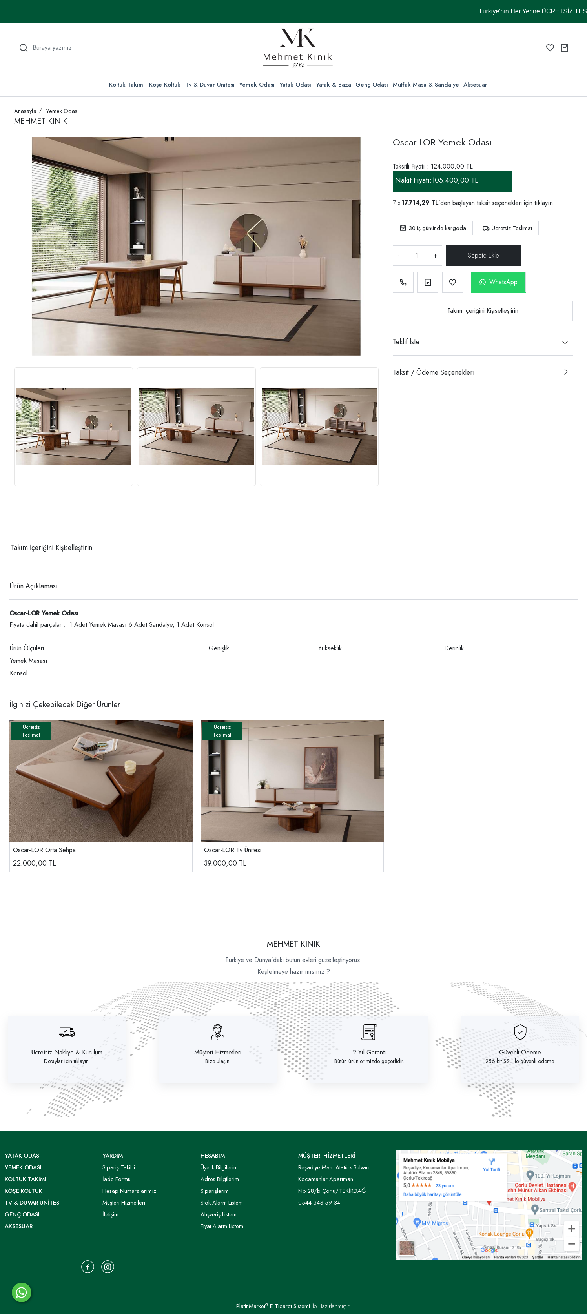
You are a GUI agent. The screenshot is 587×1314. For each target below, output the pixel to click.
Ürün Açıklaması (33, 586)
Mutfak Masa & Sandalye (426, 84)
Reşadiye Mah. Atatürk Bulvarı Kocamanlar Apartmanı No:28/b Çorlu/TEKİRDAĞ (334, 1179)
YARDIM (112, 1155)
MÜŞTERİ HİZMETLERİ (326, 1155)
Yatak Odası (295, 84)
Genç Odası (371, 84)
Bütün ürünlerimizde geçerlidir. (369, 1061)
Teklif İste (406, 342)
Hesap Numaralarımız (129, 1191)
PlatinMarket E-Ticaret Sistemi (273, 1306)
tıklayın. (544, 202)
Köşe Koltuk (164, 84)
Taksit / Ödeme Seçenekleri (433, 372)
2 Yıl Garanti (369, 1052)
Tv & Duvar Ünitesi (210, 84)
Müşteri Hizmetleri (217, 1052)
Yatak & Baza (333, 84)
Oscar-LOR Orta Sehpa (44, 850)
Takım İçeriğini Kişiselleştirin (482, 310)
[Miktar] (416, 255)
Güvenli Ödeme (520, 1052)
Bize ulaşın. (218, 1061)
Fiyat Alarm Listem (222, 1226)
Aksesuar (475, 84)
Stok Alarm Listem (222, 1202)
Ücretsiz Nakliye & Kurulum (66, 1052)
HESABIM (213, 1155)
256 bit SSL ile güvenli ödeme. (520, 1061)
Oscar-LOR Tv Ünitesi (232, 850)
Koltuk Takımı (127, 84)
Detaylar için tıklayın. (67, 1061)
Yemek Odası (257, 84)
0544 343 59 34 (319, 1202)
